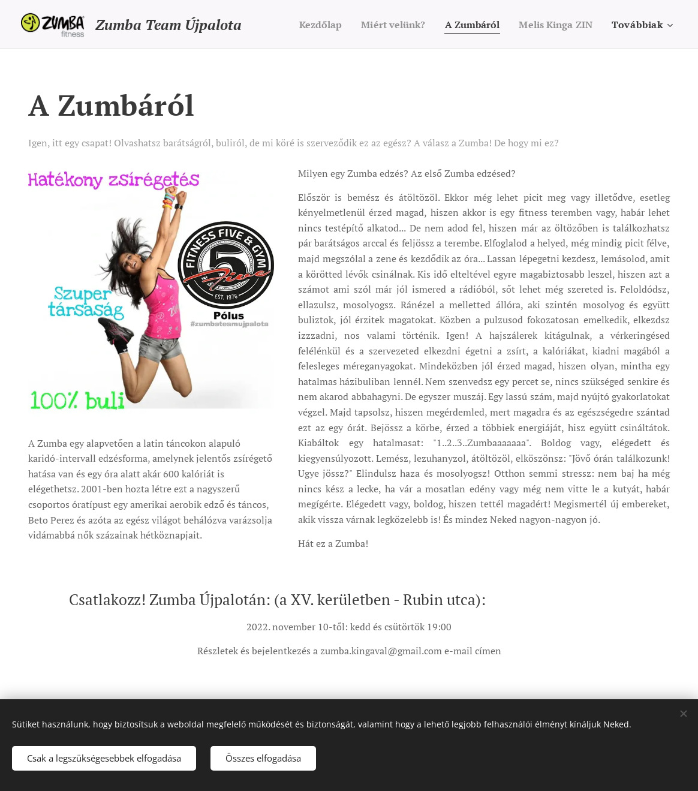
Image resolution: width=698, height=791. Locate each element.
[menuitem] (305, 25)
